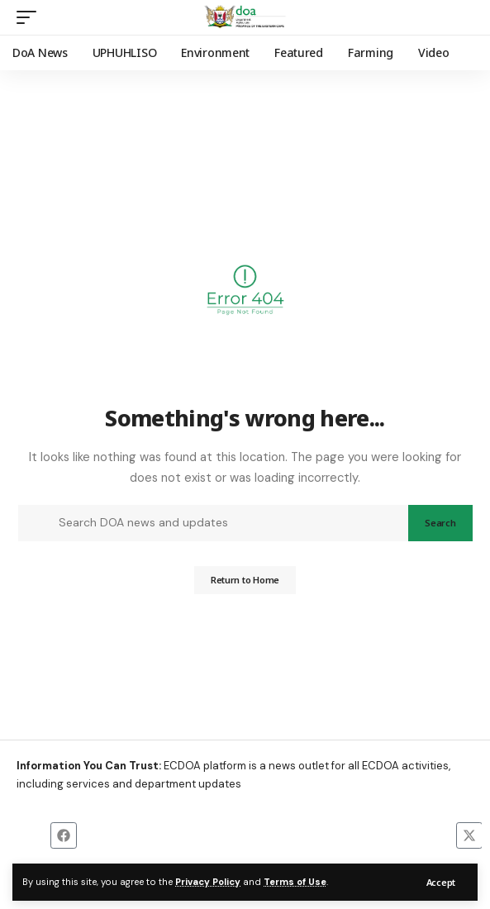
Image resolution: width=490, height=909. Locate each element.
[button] (441, 882)
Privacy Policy (207, 882)
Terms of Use (295, 882)
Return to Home (245, 579)
